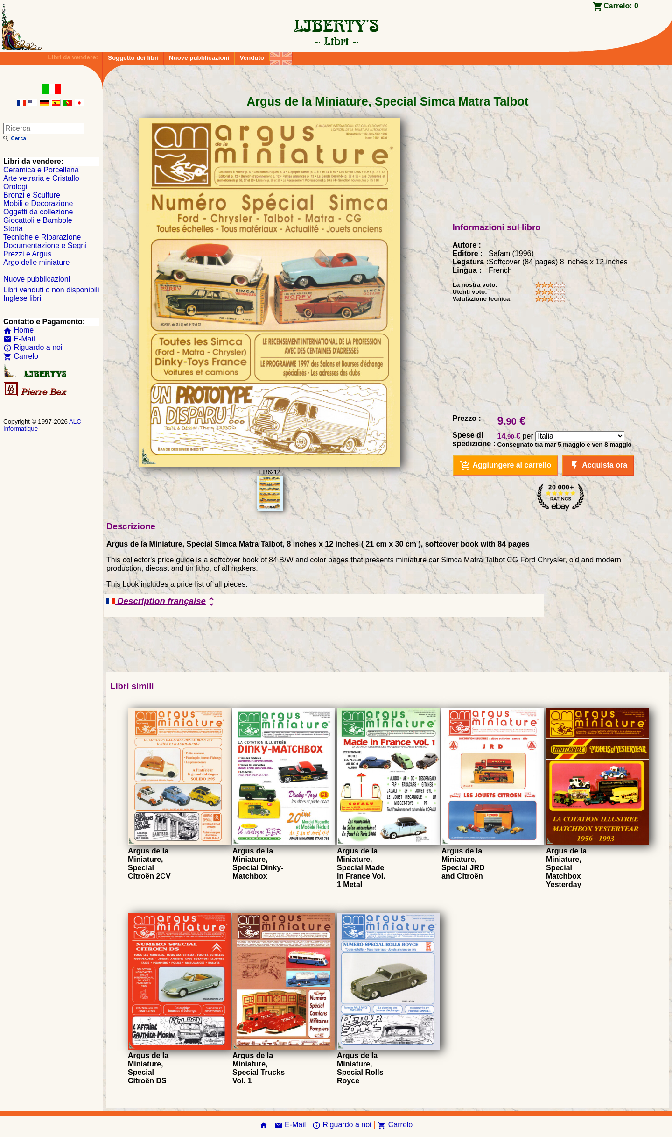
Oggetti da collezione (38, 212)
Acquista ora (598, 465)
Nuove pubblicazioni (199, 57)
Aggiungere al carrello (506, 465)
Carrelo (20, 356)
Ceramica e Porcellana (41, 170)
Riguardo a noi (33, 347)
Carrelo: (620, 6)
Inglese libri (22, 298)
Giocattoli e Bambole (37, 220)
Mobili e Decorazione (38, 203)
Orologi (15, 187)
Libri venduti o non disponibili (51, 290)
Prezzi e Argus (27, 254)
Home (18, 330)
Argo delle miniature (36, 262)
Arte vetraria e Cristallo (41, 178)
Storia (13, 229)
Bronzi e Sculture (31, 195)
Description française (161, 601)
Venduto (251, 57)
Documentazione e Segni (45, 245)
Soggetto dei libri (133, 57)
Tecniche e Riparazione (42, 237)
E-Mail (19, 339)
